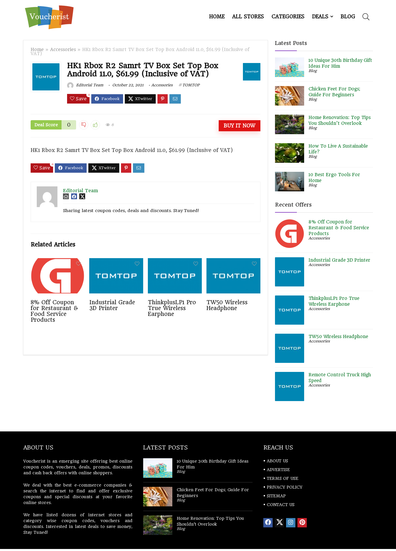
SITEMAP (276, 496)
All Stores (248, 17)
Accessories (63, 49)
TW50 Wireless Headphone (227, 305)
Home (217, 17)
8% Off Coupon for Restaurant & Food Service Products (54, 311)
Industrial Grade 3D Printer (112, 305)
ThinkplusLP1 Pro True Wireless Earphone (172, 308)
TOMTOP (190, 85)
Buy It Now (239, 126)
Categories (287, 17)
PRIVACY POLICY (284, 487)
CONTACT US (281, 504)
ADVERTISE (278, 469)
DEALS (320, 17)
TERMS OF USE (282, 478)
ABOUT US (277, 461)
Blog (348, 17)
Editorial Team (85, 85)
